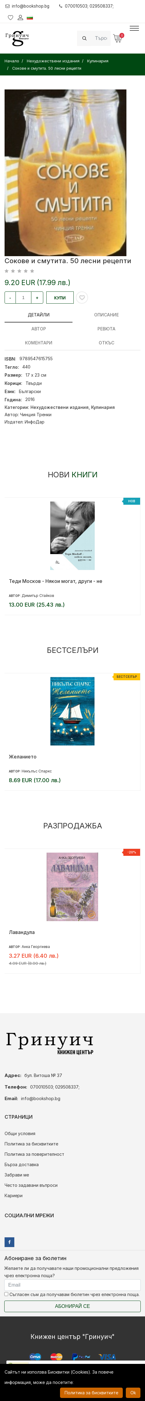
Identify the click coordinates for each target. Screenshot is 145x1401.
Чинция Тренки (35, 414)
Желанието (23, 757)
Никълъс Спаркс (37, 771)
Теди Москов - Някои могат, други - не (55, 581)
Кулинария (103, 407)
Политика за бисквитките (31, 1143)
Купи (60, 297)
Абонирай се (72, 1306)
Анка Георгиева (36, 946)
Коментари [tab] (38, 342)
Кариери (14, 1195)
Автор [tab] (38, 328)
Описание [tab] (106, 314)
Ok (133, 1392)
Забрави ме (17, 1174)
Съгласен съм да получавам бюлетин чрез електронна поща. (72, 1294)
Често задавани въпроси (31, 1185)
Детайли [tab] (39, 314)
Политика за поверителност (34, 1154)
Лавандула (22, 932)
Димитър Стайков (38, 595)
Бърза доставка (22, 1164)
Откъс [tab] (106, 342)
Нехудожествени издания (59, 407)
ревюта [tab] (106, 328)
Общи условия (20, 1133)
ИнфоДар (34, 421)
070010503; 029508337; (88, 6)
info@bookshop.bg (28, 6)
